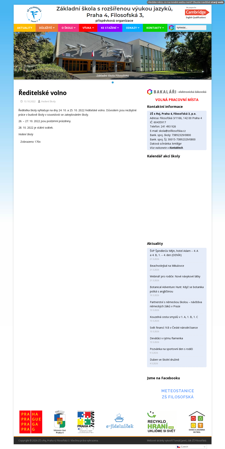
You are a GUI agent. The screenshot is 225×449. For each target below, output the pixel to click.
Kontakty (153, 28)
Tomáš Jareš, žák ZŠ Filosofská (189, 440)
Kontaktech (176, 148)
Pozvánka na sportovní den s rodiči (171, 349)
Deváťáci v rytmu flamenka (166, 338)
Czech (182, 446)
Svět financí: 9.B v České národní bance (174, 327)
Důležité (45, 28)
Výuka (87, 28)
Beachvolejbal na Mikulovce (167, 265)
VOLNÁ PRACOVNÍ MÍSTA (176, 99)
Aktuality (24, 28)
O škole (67, 28)
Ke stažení (108, 28)
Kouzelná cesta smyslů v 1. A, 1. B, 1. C (174, 317)
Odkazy (131, 28)
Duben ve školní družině (164, 359)
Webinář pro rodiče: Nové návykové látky (175, 276)
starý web (217, 2)
